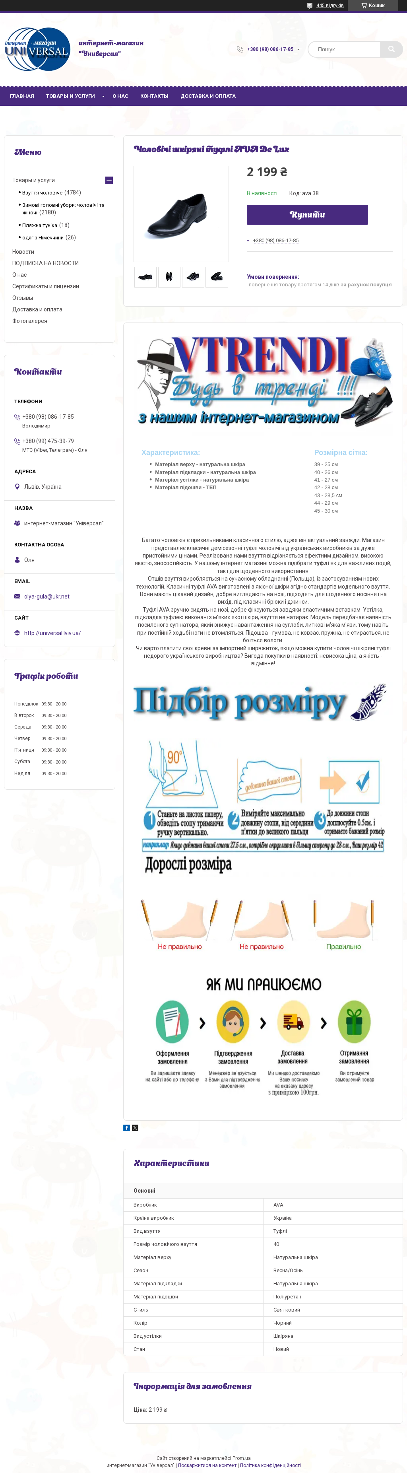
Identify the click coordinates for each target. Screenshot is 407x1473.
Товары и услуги (70, 96)
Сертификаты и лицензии (45, 286)
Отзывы (22, 298)
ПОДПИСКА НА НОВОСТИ (45, 263)
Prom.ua (242, 1458)
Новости (23, 252)
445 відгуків (330, 5)
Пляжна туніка (39, 225)
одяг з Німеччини (43, 238)
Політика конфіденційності (270, 1465)
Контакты (154, 96)
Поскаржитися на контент (207, 1465)
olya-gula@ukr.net (47, 596)
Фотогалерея (29, 321)
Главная (22, 96)
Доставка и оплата (208, 96)
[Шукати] (391, 49)
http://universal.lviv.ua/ (52, 633)
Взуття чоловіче (42, 193)
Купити (307, 216)
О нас (120, 96)
